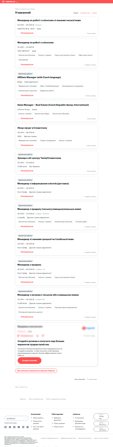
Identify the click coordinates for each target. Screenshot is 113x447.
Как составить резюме (38, 427)
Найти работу (38, 417)
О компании (79, 417)
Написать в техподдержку (80, 427)
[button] (101, 416)
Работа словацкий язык (21, 387)
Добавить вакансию (57, 418)
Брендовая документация (80, 422)
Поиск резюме (59, 423)
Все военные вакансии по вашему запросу (36, 371)
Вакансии (23, 399)
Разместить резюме (37, 422)
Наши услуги (58, 426)
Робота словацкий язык (36, 399)
